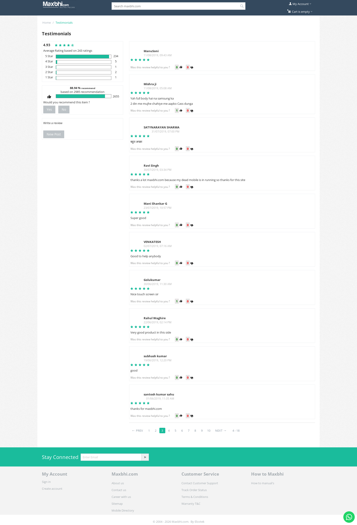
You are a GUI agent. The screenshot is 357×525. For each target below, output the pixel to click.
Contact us (119, 490)
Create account (52, 489)
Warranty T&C (190, 504)
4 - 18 (236, 430)
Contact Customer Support (199, 483)
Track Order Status (194, 490)
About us (118, 483)
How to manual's (262, 483)
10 (208, 430)
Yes (49, 109)
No (64, 109)
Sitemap (117, 504)
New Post (54, 134)
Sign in (46, 482)
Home (46, 22)
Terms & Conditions (194, 497)
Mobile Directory (123, 510)
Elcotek (199, 522)
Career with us (121, 497)
